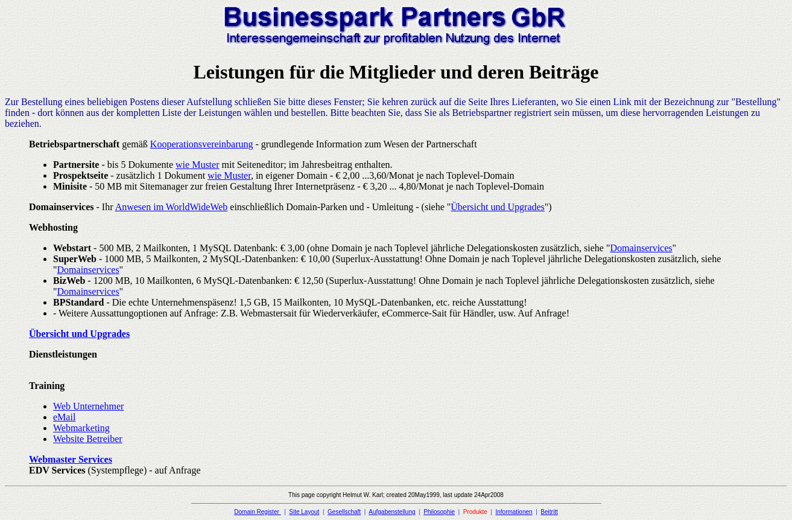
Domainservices (641, 248)
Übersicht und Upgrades (498, 207)
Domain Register (257, 512)
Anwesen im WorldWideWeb (171, 207)
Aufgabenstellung (392, 512)
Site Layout (304, 512)
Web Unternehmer (88, 406)
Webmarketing (81, 428)
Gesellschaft (344, 512)
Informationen (513, 512)
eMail (64, 417)
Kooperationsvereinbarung (201, 144)
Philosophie (439, 512)
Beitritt (548, 512)
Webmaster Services (70, 459)
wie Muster (197, 164)
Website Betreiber (87, 439)
